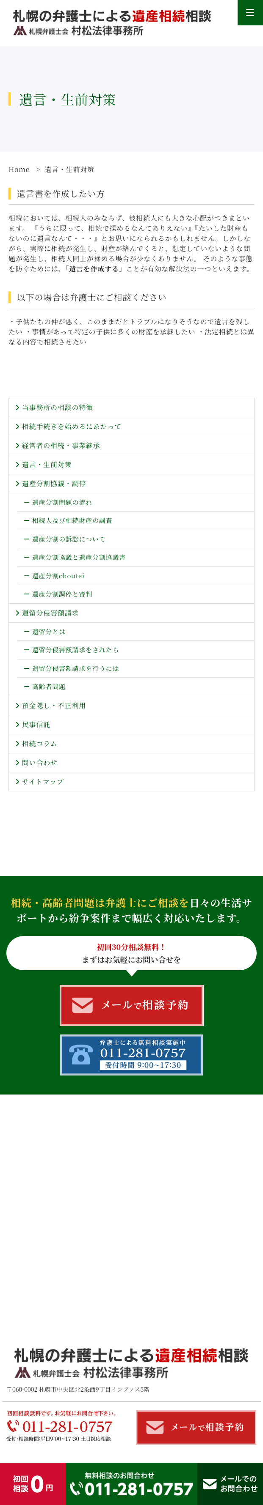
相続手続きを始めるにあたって (72, 426)
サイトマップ (43, 781)
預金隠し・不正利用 (54, 705)
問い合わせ (40, 762)
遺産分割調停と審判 (62, 593)
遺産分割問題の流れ (62, 502)
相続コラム (40, 743)
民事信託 (36, 724)
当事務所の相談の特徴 (57, 407)
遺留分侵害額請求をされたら (75, 649)
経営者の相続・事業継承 (61, 445)
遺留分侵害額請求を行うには (75, 668)
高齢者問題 (49, 686)
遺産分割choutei (58, 575)
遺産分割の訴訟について (69, 538)
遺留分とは (49, 631)
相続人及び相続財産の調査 (72, 520)
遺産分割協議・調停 (54, 483)
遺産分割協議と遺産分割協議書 (79, 557)
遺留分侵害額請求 (50, 613)
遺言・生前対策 (47, 464)
